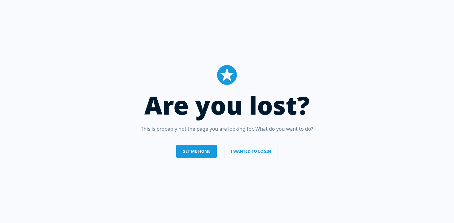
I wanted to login (251, 151)
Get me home (196, 151)
